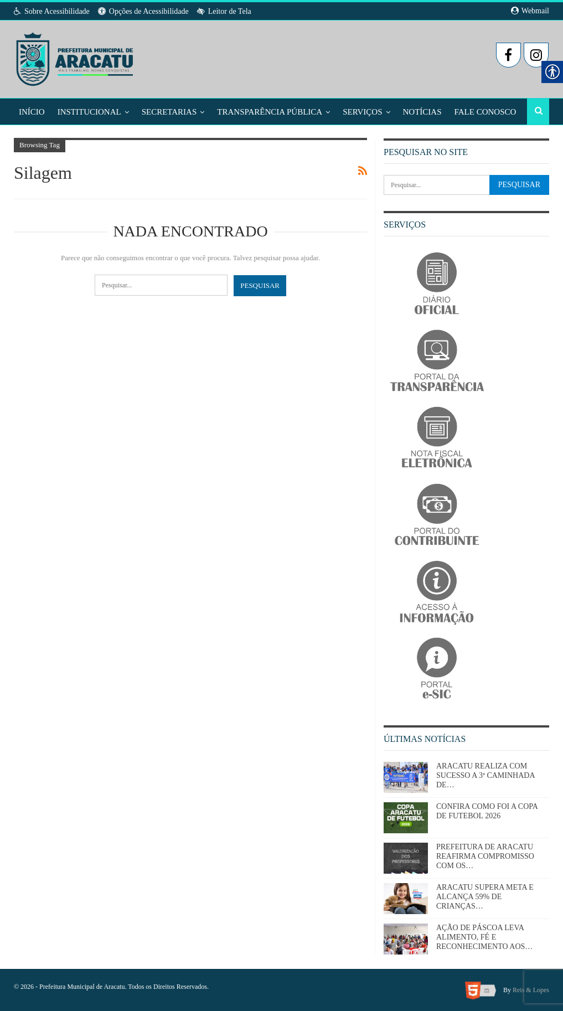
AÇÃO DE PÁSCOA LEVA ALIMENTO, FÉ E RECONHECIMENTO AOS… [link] (484, 937)
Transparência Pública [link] (269, 111)
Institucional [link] (89, 111)
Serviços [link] (362, 111)
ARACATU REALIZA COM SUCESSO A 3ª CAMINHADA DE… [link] (485, 775)
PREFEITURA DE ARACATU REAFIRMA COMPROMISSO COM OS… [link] (485, 856)
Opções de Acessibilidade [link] (143, 11)
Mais (465, 111)
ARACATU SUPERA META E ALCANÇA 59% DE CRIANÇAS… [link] (485, 896)
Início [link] (32, 111)
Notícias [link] (422, 111)
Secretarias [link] (169, 111)
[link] (75, 55)
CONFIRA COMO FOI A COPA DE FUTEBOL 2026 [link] (487, 811)
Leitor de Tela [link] (224, 11)
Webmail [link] (530, 11)
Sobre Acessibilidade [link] (52, 11)
